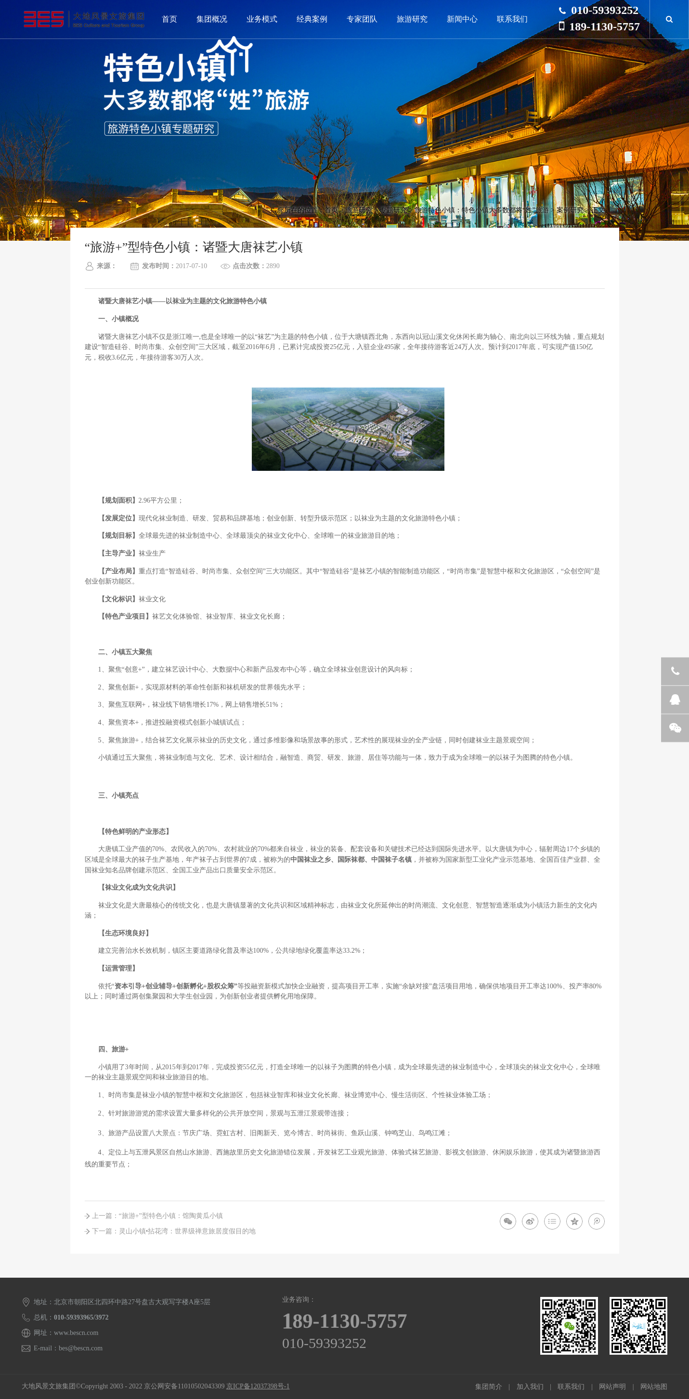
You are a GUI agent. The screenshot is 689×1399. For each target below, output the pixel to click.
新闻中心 (462, 19)
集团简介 (488, 1386)
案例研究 (570, 210)
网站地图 (653, 1386)
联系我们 (512, 19)
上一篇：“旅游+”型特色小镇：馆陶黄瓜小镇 (157, 1215)
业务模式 (262, 19)
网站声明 (612, 1386)
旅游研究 (412, 19)
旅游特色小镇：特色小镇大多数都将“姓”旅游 (481, 210)
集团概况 (211, 19)
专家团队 (362, 19)
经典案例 (312, 19)
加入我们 (530, 1386)
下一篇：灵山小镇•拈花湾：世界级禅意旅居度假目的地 (174, 1231)
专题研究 (393, 210)
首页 (169, 19)
